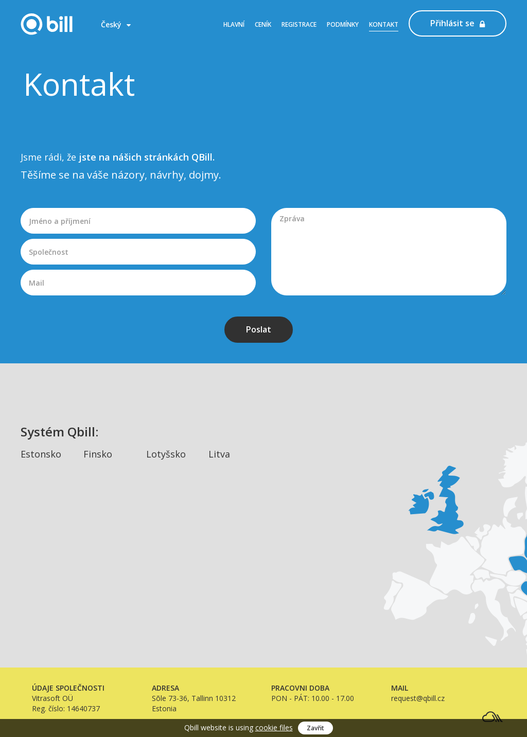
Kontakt (383, 24)
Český (116, 24)
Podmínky (343, 24)
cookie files (274, 727)
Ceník (263, 24)
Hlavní (233, 24)
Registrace (299, 24)
